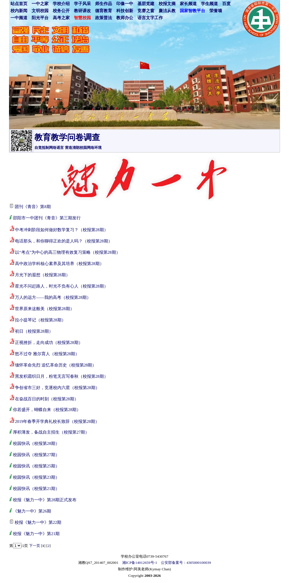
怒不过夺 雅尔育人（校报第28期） (47, 354)
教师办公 (124, 18)
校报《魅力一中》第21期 (36, 533)
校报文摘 (167, 3)
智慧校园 (82, 18)
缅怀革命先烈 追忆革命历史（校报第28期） (55, 365)
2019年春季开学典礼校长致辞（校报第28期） (57, 421)
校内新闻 (18, 10)
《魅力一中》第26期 (32, 511)
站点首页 (18, 3)
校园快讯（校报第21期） (36, 488)
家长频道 (188, 3)
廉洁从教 (167, 10)
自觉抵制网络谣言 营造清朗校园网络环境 (67, 147)
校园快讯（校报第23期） (36, 477)
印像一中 (124, 3)
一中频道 (18, 18)
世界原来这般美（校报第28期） (44, 308)
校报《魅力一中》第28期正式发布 (44, 500)
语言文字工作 (150, 18)
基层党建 (145, 3)
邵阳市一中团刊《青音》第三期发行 (47, 218)
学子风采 (82, 3)
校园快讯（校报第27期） (36, 454)
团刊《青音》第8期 (33, 206)
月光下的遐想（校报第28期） (42, 275)
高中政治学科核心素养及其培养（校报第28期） (59, 263)
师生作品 (103, 3)
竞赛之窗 (145, 10)
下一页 (34, 546)
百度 (226, 3)
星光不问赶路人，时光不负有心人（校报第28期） (61, 286)
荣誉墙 (215, 10)
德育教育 (103, 10)
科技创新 (124, 10)
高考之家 (61, 18)
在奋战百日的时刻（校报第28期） (46, 399)
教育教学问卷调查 (67, 137)
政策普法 (103, 18)
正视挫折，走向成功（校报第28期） (49, 342)
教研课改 (82, 10)
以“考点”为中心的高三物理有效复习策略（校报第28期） (67, 252)
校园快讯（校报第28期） (36, 443)
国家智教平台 (192, 10)
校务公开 (61, 10)
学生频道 (209, 3)
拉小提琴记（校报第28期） (40, 320)
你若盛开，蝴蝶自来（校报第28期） (47, 409)
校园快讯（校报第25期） (36, 466)
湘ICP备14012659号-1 (139, 562)
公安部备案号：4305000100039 (186, 562)
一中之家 (40, 3)
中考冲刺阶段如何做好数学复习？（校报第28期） (61, 230)
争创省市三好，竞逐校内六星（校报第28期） (57, 387)
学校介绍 (61, 3)
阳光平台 (40, 18)
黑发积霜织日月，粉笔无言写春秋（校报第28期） (61, 376)
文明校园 (40, 10)
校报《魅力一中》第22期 (38, 522)
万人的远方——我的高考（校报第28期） (53, 297)
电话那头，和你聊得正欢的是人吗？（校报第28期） (63, 241)
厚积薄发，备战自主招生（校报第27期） (51, 432)
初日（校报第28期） (34, 331)
